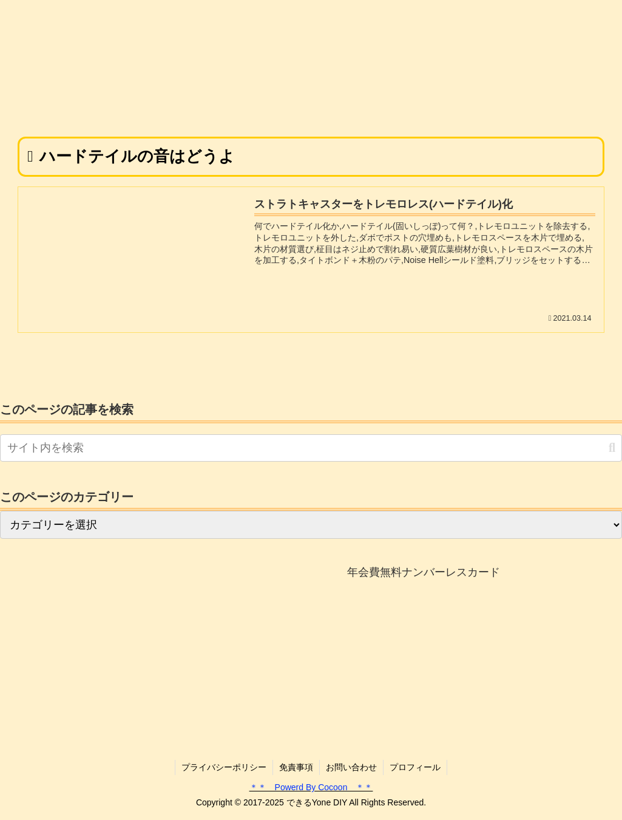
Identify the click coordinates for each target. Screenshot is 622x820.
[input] (311, 448)
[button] (612, 448)
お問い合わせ (351, 767)
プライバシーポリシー (223, 767)
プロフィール (415, 767)
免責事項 (296, 767)
